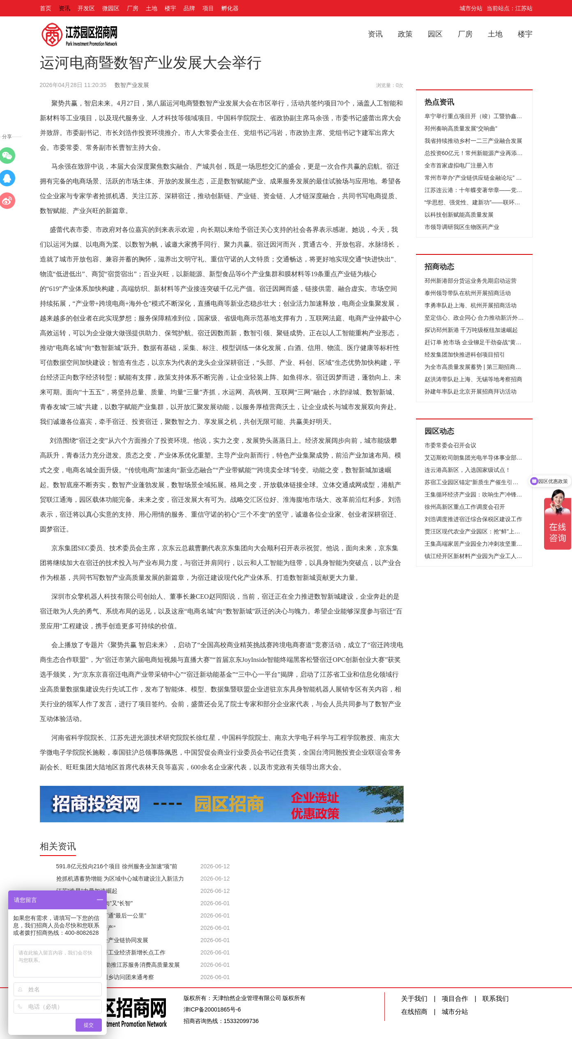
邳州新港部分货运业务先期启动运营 (471, 280)
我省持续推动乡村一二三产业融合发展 (473, 140)
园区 (435, 34)
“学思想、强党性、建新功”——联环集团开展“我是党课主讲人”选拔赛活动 (474, 202)
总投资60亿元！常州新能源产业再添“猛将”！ (474, 153)
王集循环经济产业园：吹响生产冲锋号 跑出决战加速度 (474, 494)
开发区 (86, 8)
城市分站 (470, 8)
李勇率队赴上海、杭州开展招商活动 (471, 305)
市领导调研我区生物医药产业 (462, 227)
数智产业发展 (132, 85)
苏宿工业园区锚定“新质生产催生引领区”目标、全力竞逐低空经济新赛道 (474, 482)
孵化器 (230, 8)
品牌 (189, 8)
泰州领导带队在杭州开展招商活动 (468, 293)
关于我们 (414, 998)
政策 (405, 34)
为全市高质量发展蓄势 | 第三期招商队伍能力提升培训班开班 (474, 367)
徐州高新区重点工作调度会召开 (465, 506)
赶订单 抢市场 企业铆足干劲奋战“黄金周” (474, 342)
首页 (45, 8)
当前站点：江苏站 (510, 8)
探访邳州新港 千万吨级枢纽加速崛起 (471, 330)
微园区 (110, 8)
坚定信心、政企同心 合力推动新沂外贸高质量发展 (474, 317)
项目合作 (455, 998)
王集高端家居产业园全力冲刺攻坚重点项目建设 (474, 543)
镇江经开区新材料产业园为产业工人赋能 (474, 556)
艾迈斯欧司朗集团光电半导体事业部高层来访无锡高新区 (474, 457)
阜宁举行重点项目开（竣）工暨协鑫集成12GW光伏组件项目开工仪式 (474, 116)
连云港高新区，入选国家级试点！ (468, 470)
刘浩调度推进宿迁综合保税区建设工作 (473, 519)
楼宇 (170, 8)
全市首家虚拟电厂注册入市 (459, 165)
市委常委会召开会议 (450, 445)
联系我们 (495, 998)
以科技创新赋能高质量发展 (459, 214)
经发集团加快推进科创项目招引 (465, 354)
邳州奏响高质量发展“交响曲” (461, 128)
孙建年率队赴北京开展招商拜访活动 (471, 391)
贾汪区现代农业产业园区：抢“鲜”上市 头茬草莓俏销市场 (474, 531)
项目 (208, 8)
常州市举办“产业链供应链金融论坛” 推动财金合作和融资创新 (474, 177)
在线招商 (414, 1011)
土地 (151, 8)
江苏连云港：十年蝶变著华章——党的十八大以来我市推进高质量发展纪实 (474, 190)
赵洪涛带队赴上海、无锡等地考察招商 (473, 379)
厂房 (132, 8)
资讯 (64, 8)
